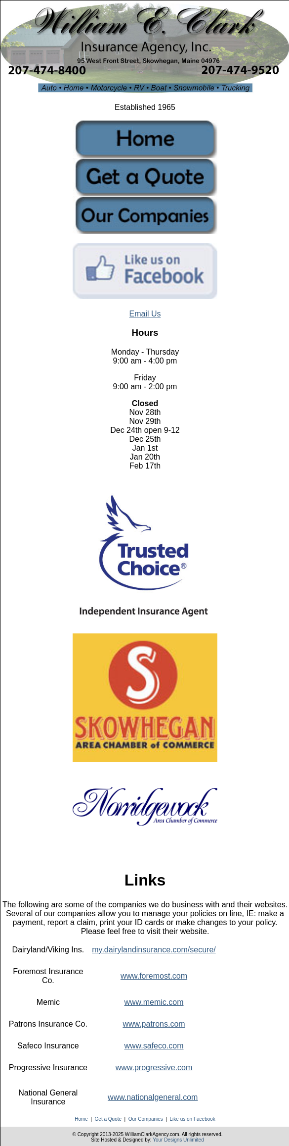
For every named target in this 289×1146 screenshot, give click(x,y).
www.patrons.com (154, 1024)
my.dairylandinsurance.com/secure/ (153, 949)
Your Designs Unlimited (178, 1140)
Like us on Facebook (192, 1119)
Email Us (145, 314)
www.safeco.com (153, 1046)
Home (81, 1119)
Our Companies (145, 1119)
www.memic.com (154, 1002)
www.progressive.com (154, 1067)
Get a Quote (108, 1119)
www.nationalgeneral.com (153, 1097)
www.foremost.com (154, 976)
